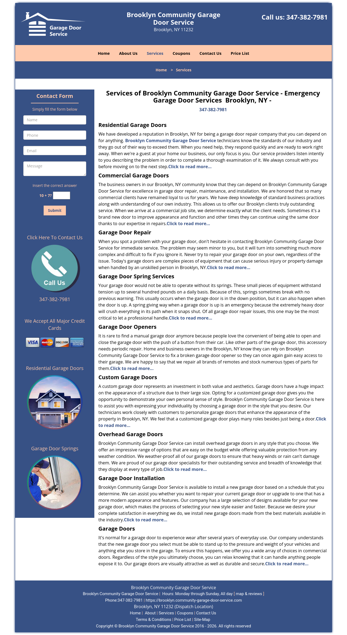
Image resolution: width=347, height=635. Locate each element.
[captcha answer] (61, 195)
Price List (240, 53)
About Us (128, 53)
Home (104, 53)
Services (155, 53)
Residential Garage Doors (54, 368)
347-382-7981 (307, 16)
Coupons (181, 53)
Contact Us (210, 53)
